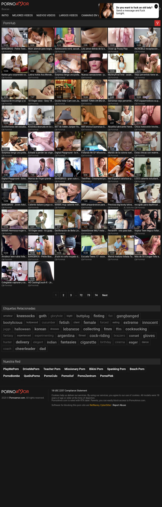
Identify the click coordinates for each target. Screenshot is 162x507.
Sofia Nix (130, 208)
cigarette (88, 342)
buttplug (82, 316)
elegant (38, 342)
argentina (66, 335)
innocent (150, 322)
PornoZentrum (87, 375)
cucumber (48, 322)
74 (96, 295)
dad (42, 349)
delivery (22, 342)
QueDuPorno (32, 375)
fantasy (8, 335)
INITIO (5, 15)
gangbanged (128, 316)
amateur (8, 315)
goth (43, 316)
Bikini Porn (96, 369)
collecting (91, 329)
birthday (105, 342)
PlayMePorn (11, 369)
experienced (24, 335)
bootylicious (12, 322)
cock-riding (100, 335)
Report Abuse (119, 405)
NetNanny (94, 405)
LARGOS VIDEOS (68, 15)
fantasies (68, 342)
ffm (118, 329)
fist (110, 316)
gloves (149, 335)
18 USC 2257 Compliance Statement (69, 390)
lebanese (71, 329)
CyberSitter (105, 405)
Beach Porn (137, 369)
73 (88, 295)
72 (81, 295)
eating (115, 322)
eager (133, 342)
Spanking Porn (116, 369)
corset (134, 336)
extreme (131, 322)
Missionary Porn (75, 369)
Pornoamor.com (17, 398)
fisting (99, 316)
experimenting (44, 335)
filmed (82, 335)
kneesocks (26, 316)
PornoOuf (67, 375)
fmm (108, 329)
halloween (23, 329)
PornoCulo (50, 375)
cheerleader (25, 349)
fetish (64, 322)
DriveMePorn (31, 369)
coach (7, 348)
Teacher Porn (51, 369)
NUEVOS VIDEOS (46, 15)
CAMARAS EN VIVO (92, 15)
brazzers (119, 335)
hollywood (32, 322)
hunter (7, 342)
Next (104, 295)
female (90, 322)
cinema (120, 342)
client (76, 322)
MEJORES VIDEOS (22, 15)
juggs (6, 329)
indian (52, 342)
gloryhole (57, 316)
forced (104, 322)
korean (40, 329)
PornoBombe (11, 375)
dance (145, 342)
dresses (54, 328)
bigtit (69, 315)
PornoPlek (106, 375)
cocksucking (136, 329)
